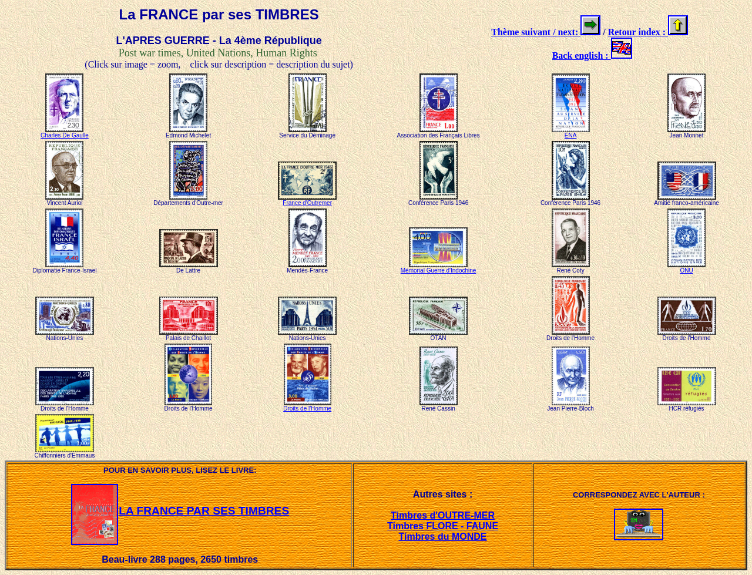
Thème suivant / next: (535, 32)
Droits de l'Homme (307, 406)
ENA (571, 133)
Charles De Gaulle (65, 133)
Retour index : (638, 32)
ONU (686, 268)
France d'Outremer (307, 200)
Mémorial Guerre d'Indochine (438, 268)
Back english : (581, 55)
